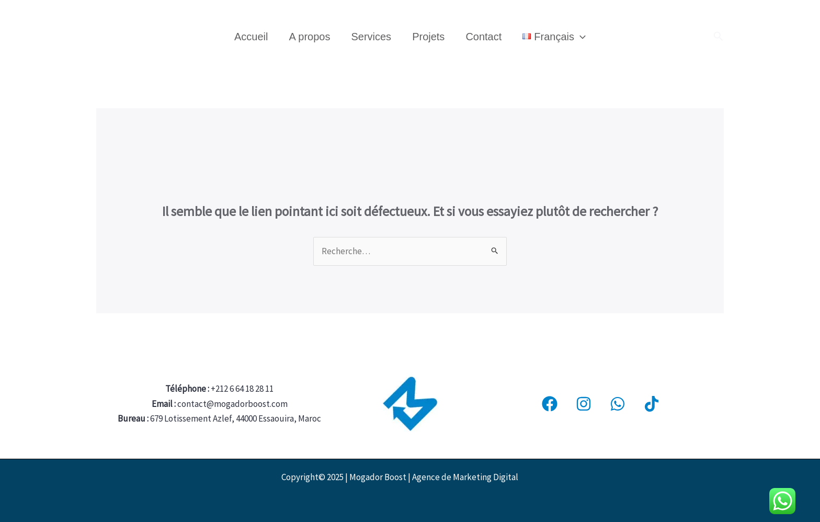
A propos (309, 36)
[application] (580, 36)
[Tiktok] (651, 404)
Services (371, 36)
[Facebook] (549, 404)
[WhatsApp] (617, 404)
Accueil (251, 36)
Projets (428, 36)
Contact (483, 36)
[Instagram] (583, 404)
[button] (718, 36)
